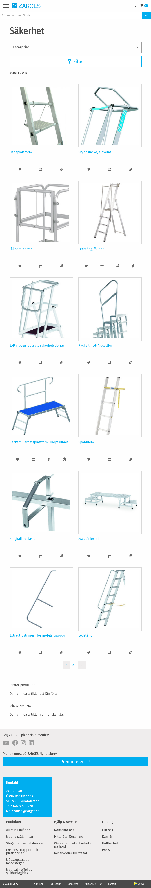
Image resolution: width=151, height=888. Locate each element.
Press (106, 850)
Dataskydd (73, 884)
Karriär (107, 837)
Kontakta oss (64, 830)
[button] (20, 169)
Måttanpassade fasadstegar (17, 861)
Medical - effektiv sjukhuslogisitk (19, 871)
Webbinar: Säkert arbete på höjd (72, 845)
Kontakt (112, 884)
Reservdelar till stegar (70, 853)
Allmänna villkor (93, 884)
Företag (107, 822)
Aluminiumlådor (18, 830)
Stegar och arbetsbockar (24, 843)
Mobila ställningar (19, 837)
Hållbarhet (110, 843)
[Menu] (6, 6)
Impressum (55, 884)
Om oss (107, 830)
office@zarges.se (26, 811)
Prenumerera (73, 761)
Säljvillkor (38, 884)
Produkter (13, 822)
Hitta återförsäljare (68, 837)
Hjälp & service (65, 822)
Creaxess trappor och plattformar (22, 851)
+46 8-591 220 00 (25, 806)
